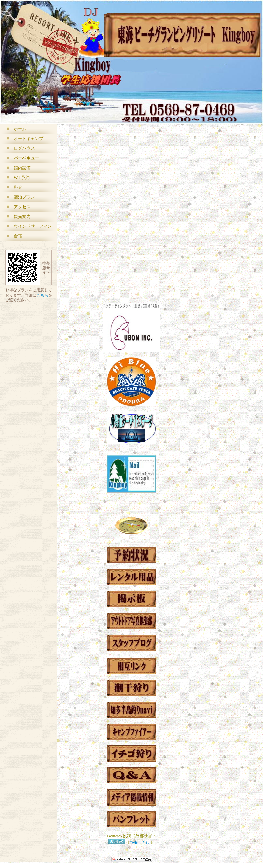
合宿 (18, 236)
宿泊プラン (24, 197)
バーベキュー (26, 158)
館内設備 (22, 167)
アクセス (22, 206)
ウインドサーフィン (33, 226)
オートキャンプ (28, 138)
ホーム (20, 128)
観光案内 (22, 216)
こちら (42, 295)
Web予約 (22, 177)
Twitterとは (140, 842)
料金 (18, 187)
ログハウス (24, 148)
